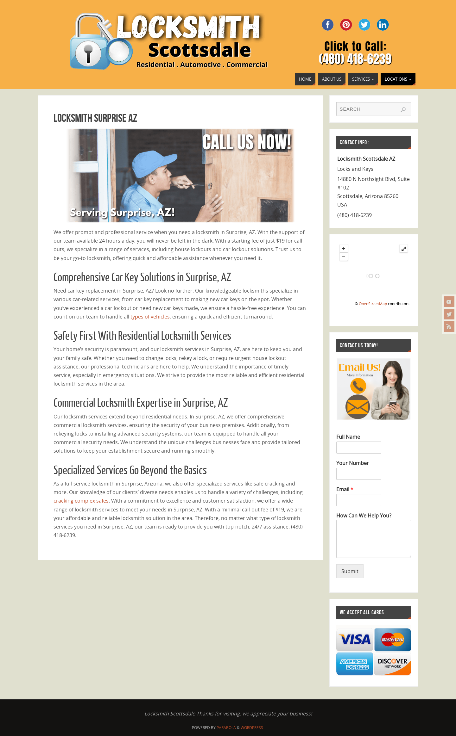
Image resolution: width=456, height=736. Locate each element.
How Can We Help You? (363, 515)
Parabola (226, 727)
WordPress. (252, 727)
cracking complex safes (81, 500)
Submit (349, 571)
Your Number (352, 463)
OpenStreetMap (373, 303)
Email (344, 489)
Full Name (348, 437)
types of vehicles (150, 316)
